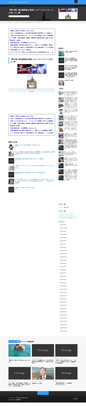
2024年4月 (62, 277)
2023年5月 (62, 312)
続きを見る (31, 92)
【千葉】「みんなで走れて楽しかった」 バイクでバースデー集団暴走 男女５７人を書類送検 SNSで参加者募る (32, 37)
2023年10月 (62, 296)
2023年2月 (62, 321)
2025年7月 (62, 229)
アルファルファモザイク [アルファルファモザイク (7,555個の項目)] (63, 216)
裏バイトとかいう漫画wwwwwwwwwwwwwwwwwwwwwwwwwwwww (70, 155)
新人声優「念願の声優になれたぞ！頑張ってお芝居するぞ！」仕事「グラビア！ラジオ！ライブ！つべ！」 (70, 95)
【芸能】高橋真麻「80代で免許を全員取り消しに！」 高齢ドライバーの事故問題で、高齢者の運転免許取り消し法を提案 (32, 46)
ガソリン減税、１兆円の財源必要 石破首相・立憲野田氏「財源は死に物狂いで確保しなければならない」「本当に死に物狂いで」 (32, 39)
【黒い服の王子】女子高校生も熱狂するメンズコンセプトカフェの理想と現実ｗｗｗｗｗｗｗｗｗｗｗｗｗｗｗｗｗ (70, 125)
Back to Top (43, 396)
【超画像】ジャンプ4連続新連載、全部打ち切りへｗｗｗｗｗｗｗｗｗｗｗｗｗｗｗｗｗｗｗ (70, 137)
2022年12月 (62, 328)
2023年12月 (62, 290)
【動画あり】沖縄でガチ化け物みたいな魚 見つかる (22, 32)
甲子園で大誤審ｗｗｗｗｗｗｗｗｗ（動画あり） (21, 51)
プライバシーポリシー (12, 403)
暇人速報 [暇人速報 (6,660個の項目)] (68, 218)
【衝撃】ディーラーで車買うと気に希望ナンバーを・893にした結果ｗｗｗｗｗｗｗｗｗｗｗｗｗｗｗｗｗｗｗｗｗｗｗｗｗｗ (70, 107)
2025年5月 (62, 235)
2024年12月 (62, 251)
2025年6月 (62, 232)
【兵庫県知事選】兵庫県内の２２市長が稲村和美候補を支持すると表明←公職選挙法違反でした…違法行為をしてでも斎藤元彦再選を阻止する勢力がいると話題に (70, 144)
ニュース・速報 (18, 17)
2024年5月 (62, 274)
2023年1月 (62, 325)
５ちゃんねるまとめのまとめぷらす (22, 401)
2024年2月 (62, 283)
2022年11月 (62, 331)
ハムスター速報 (25, 17)
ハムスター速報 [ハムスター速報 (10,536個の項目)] (62, 218)
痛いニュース (40, 358)
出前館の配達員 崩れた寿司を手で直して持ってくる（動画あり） (30, 160)
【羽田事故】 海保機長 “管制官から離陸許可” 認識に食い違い (70, 149)
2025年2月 (62, 245)
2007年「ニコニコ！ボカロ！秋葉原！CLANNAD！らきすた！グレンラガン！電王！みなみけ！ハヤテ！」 (71, 161)
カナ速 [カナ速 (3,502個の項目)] (71, 216)
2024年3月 (62, 280)
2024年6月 (62, 270)
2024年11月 (62, 254)
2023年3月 (62, 318)
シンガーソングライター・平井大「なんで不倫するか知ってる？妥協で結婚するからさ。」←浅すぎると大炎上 (32, 53)
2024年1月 (62, 286)
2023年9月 (62, 299)
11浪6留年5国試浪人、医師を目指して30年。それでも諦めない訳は (30, 174)
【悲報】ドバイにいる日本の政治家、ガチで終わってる (27, 146)
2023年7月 (62, 306)
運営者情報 (19, 403)
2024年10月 (62, 258)
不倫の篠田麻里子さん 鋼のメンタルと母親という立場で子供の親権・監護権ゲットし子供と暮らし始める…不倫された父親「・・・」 (70, 101)
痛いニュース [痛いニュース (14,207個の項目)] (73, 218)
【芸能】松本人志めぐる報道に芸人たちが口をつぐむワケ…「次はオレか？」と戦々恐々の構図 (70, 179)
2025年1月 (62, 248)
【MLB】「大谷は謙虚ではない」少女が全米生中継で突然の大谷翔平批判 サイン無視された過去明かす (32, 34)
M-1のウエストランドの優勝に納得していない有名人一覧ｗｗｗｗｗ (70, 113)
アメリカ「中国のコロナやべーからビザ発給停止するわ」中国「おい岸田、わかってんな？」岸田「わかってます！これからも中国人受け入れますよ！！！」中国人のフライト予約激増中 (35, 182)
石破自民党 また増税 (15, 41)
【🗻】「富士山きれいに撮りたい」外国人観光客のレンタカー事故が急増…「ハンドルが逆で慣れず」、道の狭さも (32, 48)
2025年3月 (62, 242)
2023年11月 (62, 293)
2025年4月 (62, 239)
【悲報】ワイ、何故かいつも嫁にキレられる (25, 189)
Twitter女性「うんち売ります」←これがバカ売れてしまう (70, 131)
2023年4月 (62, 315)
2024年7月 (62, 267)
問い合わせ (14, 6)
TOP (9, 6)
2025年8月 (62, 226)
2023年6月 (62, 309)
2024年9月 (62, 261)
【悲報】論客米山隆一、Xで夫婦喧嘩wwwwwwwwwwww (23, 44)
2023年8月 (62, 302)
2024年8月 (62, 264)
